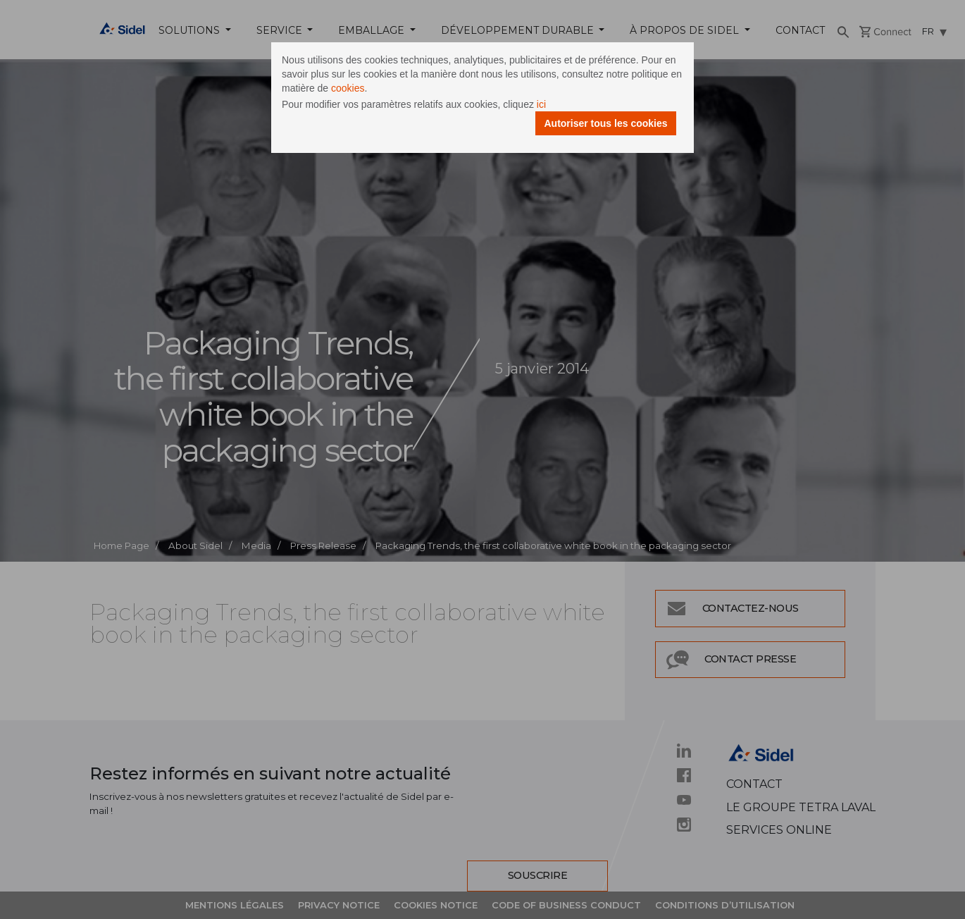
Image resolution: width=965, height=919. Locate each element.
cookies (347, 88)
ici (541, 104)
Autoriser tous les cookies (605, 123)
